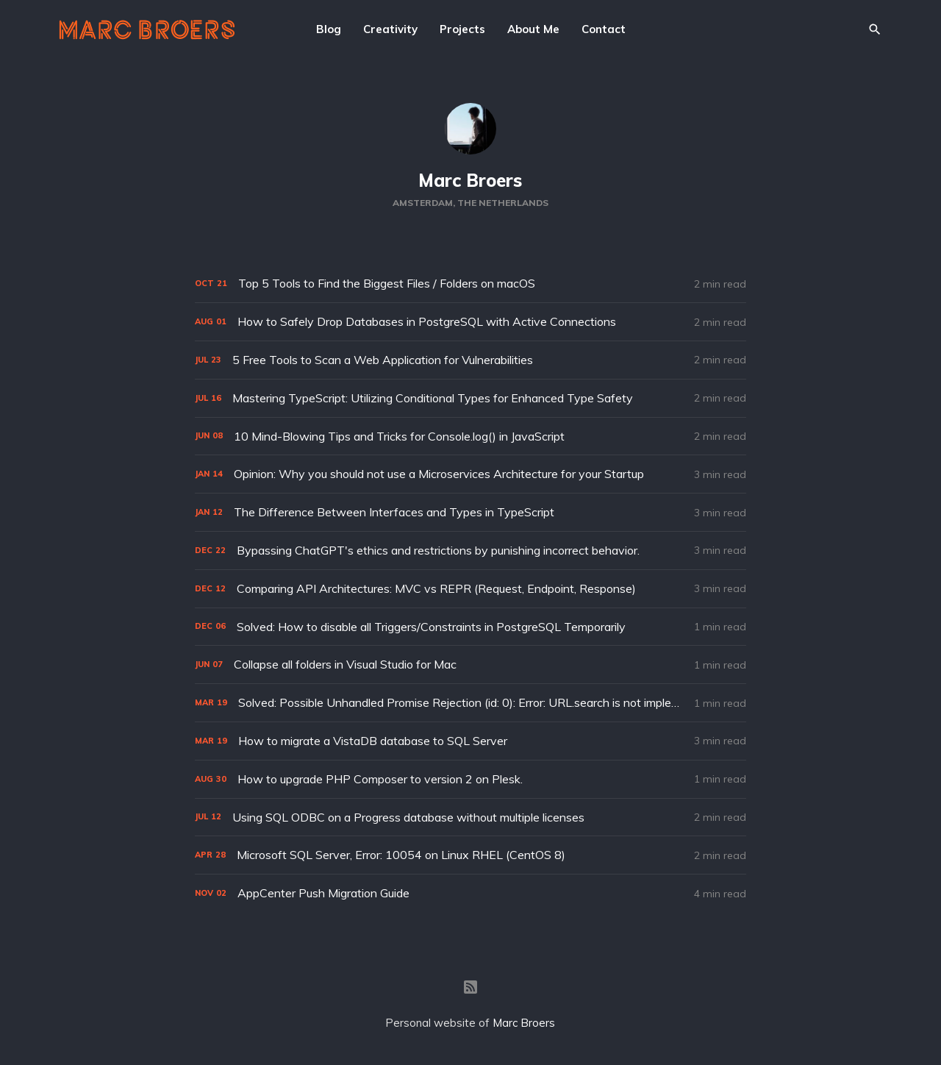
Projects (462, 29)
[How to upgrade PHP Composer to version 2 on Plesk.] (470, 779)
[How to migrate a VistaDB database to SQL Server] (470, 741)
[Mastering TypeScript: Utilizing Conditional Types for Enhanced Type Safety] (470, 398)
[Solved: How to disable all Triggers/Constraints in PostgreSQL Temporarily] (470, 627)
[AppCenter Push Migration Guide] (470, 893)
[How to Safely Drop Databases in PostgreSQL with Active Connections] (470, 322)
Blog (328, 29)
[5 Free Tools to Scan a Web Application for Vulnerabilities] (470, 360)
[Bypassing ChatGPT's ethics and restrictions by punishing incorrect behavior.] (470, 550)
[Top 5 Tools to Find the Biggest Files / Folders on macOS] (470, 283)
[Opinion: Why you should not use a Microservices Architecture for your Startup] (470, 474)
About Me (533, 29)
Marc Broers (470, 180)
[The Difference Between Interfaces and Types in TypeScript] (470, 512)
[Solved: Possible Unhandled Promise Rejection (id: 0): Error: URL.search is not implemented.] (470, 703)
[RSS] (470, 987)
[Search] (875, 29)
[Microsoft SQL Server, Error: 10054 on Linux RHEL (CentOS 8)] (470, 855)
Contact (604, 29)
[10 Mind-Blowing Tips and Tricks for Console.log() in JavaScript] (470, 436)
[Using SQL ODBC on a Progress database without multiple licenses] (470, 817)
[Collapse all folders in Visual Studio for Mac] (470, 664)
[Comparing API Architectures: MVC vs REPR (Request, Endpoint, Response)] (470, 589)
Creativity (390, 29)
